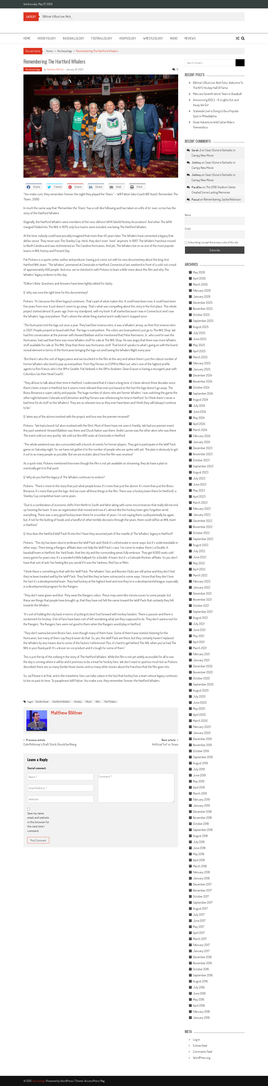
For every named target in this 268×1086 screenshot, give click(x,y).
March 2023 (200, 502)
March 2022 (200, 575)
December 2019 (202, 739)
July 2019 (199, 769)
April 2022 (199, 569)
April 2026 (199, 278)
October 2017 (201, 896)
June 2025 (199, 339)
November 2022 (203, 527)
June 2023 (199, 484)
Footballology (101, 38)
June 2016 (199, 993)
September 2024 (203, 393)
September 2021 (203, 612)
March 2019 (200, 793)
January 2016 (201, 1018)
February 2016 (201, 1011)
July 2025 (199, 333)
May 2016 (198, 999)
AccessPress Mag (94, 1081)
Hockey (77, 701)
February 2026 (202, 290)
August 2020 (201, 690)
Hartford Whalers (61, 701)
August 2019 (200, 763)
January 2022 (201, 587)
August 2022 (200, 545)
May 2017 (198, 927)
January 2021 (201, 660)
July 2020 (199, 696)
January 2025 (201, 369)
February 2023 (202, 509)
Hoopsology (127, 38)
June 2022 (199, 557)
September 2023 (203, 466)
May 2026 (199, 272)
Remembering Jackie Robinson (222, 199)
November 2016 (202, 963)
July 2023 (199, 478)
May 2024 (199, 418)
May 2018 (198, 854)
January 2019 (201, 805)
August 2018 (200, 836)
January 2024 (201, 442)
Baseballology (73, 38)
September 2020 (203, 684)
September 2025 (203, 321)
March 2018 (200, 866)
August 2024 (200, 399)
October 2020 (201, 678)
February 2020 (202, 727)
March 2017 (200, 939)
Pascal (195, 199)
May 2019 (198, 781)
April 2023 (199, 496)
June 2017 (199, 921)
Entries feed (200, 1045)
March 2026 (200, 284)
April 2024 (199, 424)
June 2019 (199, 775)
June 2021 (199, 630)
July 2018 (199, 842)
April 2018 (199, 860)
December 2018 (202, 812)
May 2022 (199, 563)
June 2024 (199, 412)
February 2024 (201, 436)
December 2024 (202, 375)
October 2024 (201, 387)
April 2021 (199, 642)
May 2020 (199, 709)
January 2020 (202, 733)
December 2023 (202, 448)
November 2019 (202, 745)
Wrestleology (153, 38)
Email (188, 228)
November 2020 (203, 672)
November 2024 (202, 381)
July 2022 (199, 551)
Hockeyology (47, 38)
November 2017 (202, 890)
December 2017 (202, 884)
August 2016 (200, 981)
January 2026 (202, 296)
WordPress (67, 1081)
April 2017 (199, 933)
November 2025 (203, 309)
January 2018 (201, 878)
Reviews (190, 38)
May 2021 (198, 636)
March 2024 (200, 430)
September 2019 (203, 757)
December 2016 (202, 957)
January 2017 (201, 951)
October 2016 (201, 969)
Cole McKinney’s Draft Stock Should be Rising (50, 744)
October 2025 (201, 315)
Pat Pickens (110, 701)
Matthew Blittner (55, 69)
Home (26, 38)
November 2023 (203, 454)
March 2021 (200, 648)
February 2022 (202, 581)
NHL (98, 701)
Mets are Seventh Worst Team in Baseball (217, 94)
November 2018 (202, 818)
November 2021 (202, 599)
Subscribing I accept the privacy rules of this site (211, 242)
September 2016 (203, 975)
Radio (174, 38)
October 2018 (201, 824)
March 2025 (200, 357)
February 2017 (201, 945)
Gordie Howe (42, 701)
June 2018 (199, 848)
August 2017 (200, 908)
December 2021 (202, 593)
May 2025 (199, 345)
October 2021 (201, 606)
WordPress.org (201, 1058)
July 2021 (199, 624)
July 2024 (199, 406)
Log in (196, 1039)
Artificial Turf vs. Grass (165, 744)
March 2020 (200, 721)
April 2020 (199, 715)
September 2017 (203, 902)
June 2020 (199, 702)
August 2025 (200, 327)
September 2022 (203, 539)
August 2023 (200, 472)
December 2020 (203, 666)
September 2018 (203, 830)
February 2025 (202, 363)
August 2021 (200, 618)
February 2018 (201, 872)
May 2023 (199, 490)
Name (188, 215)
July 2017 (199, 915)
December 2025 (202, 303)
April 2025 (199, 351)
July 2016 (199, 987)
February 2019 (201, 799)
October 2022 (201, 533)
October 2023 (201, 460)
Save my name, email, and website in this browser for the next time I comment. (38, 822)
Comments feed (202, 1052)
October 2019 (201, 751)
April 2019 (199, 787)
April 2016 (199, 1005)
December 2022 (202, 521)
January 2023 (201, 515)
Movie (88, 701)
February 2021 (201, 654)
